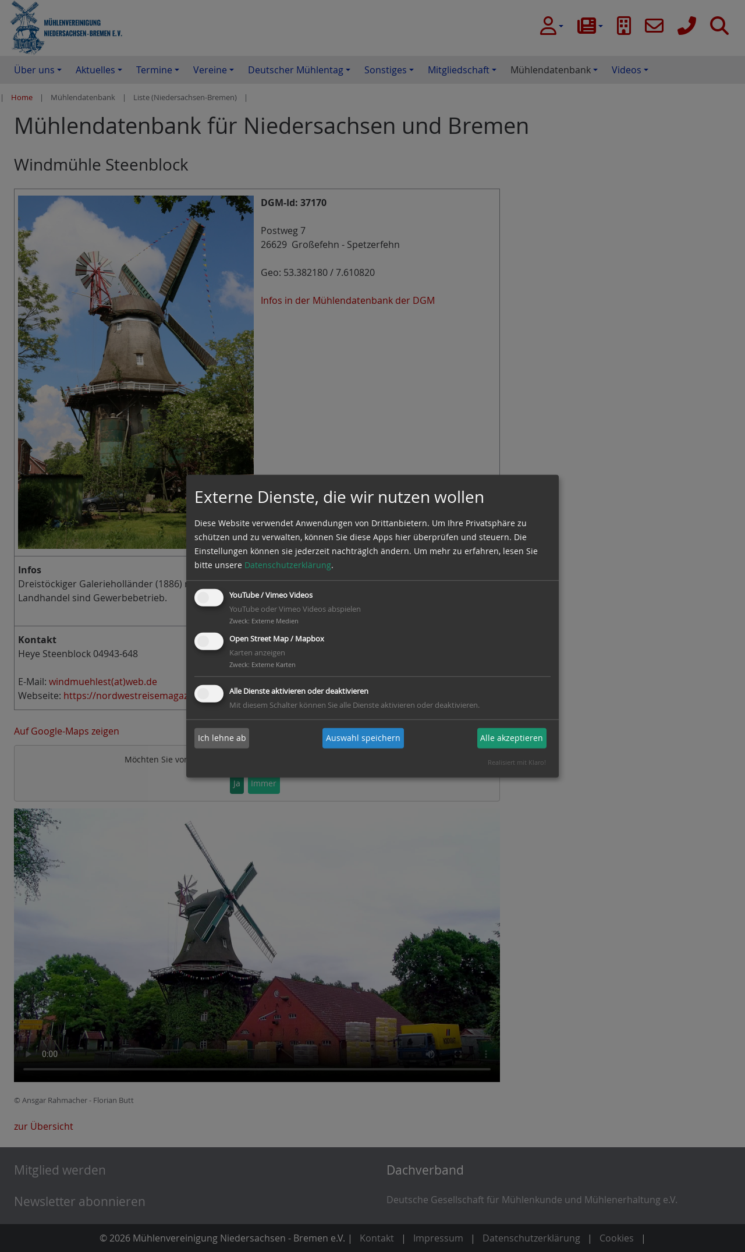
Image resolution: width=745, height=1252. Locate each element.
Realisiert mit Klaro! (517, 762)
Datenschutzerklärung (287, 564)
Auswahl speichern (363, 737)
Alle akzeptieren (511, 737)
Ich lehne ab (222, 737)
